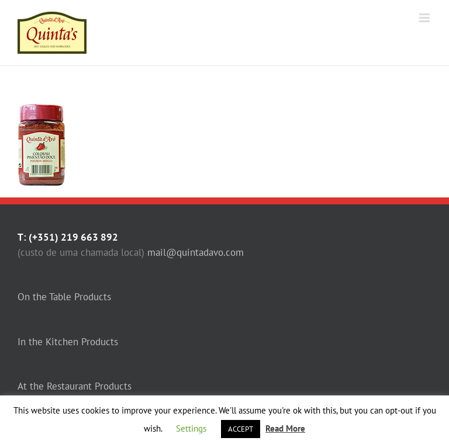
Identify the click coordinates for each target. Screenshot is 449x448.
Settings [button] (191, 428)
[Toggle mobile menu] (425, 18)
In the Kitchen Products (68, 341)
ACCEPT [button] (240, 429)
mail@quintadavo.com (195, 252)
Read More (285, 428)
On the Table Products (64, 296)
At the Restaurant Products (75, 386)
